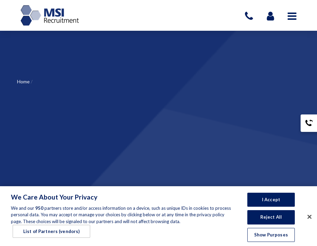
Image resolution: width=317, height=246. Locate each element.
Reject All (271, 219)
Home (23, 81)
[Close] (309, 218)
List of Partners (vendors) (51, 233)
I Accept (271, 201)
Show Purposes (271, 237)
